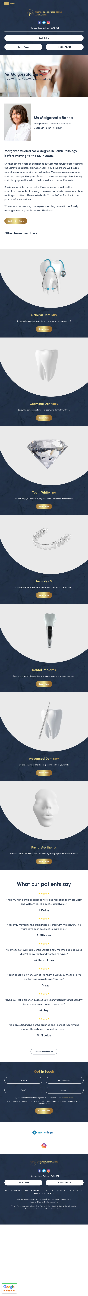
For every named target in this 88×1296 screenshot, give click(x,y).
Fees (79, 1190)
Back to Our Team (16, 221)
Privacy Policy (67, 1098)
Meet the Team (20, 79)
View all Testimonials (44, 1052)
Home (8, 79)
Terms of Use (45, 1206)
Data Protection (71, 1206)
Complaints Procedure (30, 1206)
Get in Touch (23, 47)
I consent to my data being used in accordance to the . (44, 1098)
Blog (37, 1193)
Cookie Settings (57, 1209)
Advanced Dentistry (43, 1190)
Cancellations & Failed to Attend (37, 1209)
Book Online (44, 38)
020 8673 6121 (64, 47)
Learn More (44, 329)
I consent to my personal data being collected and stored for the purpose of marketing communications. (44, 1102)
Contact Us (48, 1193)
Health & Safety (58, 1206)
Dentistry (24, 1190)
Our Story (11, 1190)
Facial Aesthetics (66, 1190)
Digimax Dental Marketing (47, 1202)
